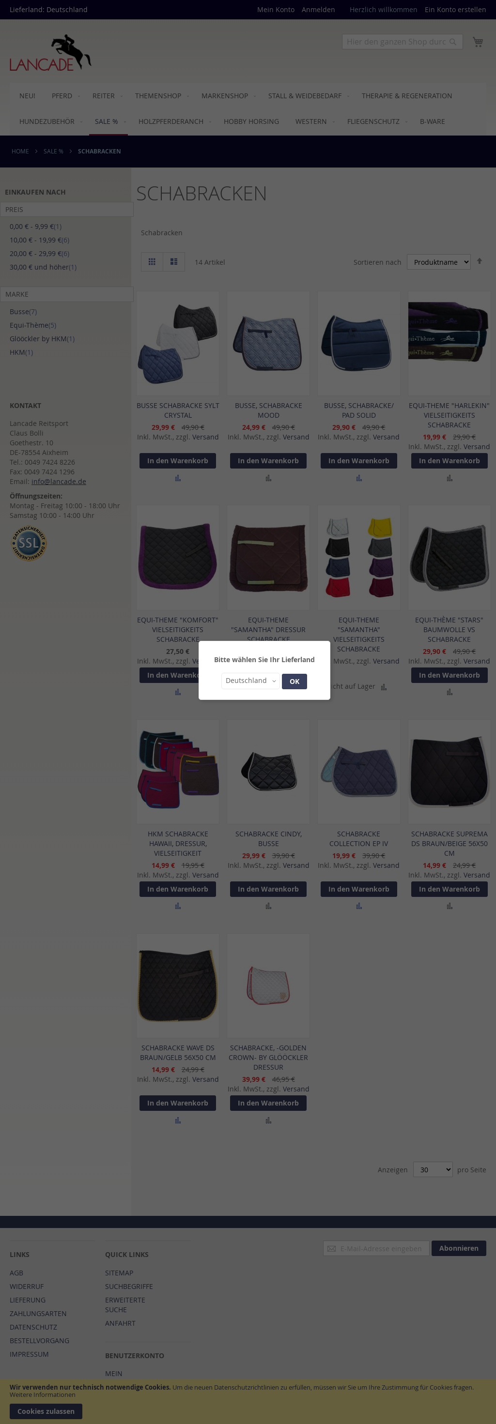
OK (294, 681)
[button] (250, 681)
